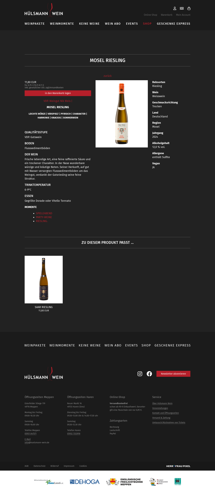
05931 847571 (30, 433)
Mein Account (183, 14)
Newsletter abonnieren (173, 373)
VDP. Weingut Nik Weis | (58, 101)
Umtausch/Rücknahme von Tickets (168, 422)
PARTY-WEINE (44, 217)
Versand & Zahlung (161, 418)
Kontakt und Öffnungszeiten (165, 413)
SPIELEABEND (44, 213)
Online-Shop (150, 14)
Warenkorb (166, 14)
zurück (108, 76)
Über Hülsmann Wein (162, 403)
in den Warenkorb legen (58, 93)
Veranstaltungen (160, 408)
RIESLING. (41, 221)
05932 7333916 (73, 433)
